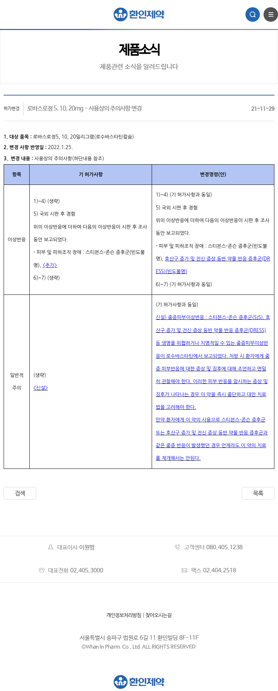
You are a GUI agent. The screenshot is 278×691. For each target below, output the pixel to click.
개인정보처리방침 (123, 615)
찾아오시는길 (159, 615)
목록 (258, 493)
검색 (20, 493)
